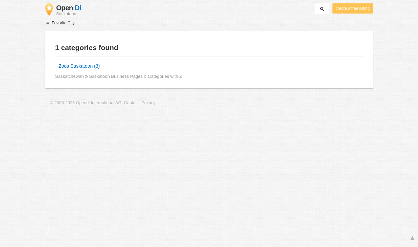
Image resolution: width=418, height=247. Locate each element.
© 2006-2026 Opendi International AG (85, 102)
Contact (131, 102)
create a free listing (353, 8)
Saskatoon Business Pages (116, 76)
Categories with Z (165, 76)
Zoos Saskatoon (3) (79, 66)
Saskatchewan (69, 76)
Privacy (148, 102)
